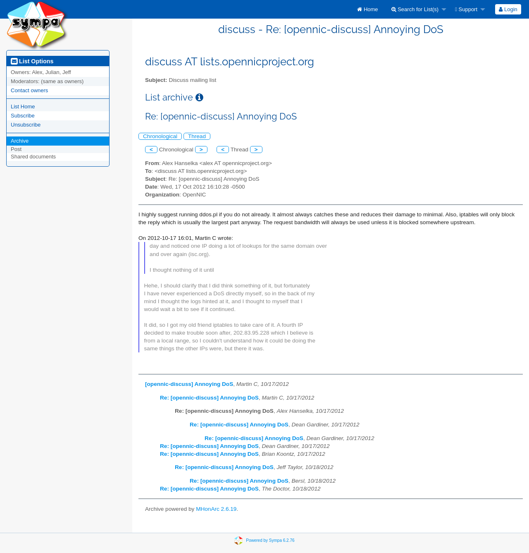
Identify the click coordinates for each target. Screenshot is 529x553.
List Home (23, 106)
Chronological (160, 136)
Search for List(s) (415, 9)
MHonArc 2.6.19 (216, 509)
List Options (32, 61)
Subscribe (23, 116)
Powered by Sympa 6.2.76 (270, 540)
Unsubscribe (26, 125)
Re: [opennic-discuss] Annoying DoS (209, 398)
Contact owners (29, 90)
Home (367, 9)
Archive (20, 141)
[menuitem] (367, 9)
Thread (197, 136)
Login (508, 9)
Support (466, 9)
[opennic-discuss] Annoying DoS (189, 384)
